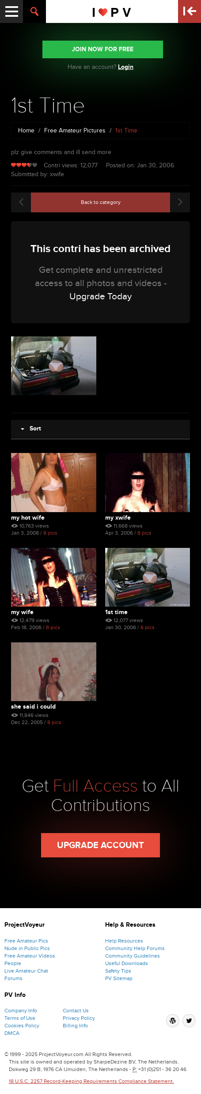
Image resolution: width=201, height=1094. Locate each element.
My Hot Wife (28, 517)
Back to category (101, 202)
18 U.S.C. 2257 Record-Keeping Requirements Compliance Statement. (91, 1081)
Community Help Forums (135, 948)
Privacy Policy (79, 1018)
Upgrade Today (100, 296)
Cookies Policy (21, 1025)
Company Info (20, 1010)
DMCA (11, 1033)
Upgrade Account (100, 845)
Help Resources (124, 941)
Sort (31, 428)
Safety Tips (118, 971)
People (12, 963)
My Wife (22, 612)
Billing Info (75, 1025)
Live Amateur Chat (26, 971)
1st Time (116, 612)
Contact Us (76, 1010)
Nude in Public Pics (27, 948)
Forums (13, 978)
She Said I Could (33, 706)
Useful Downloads (126, 963)
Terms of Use (19, 1018)
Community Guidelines (132, 956)
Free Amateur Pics (26, 941)
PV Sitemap (119, 978)
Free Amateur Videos (29, 956)
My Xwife (118, 517)
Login (125, 67)
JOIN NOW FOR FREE (102, 49)
